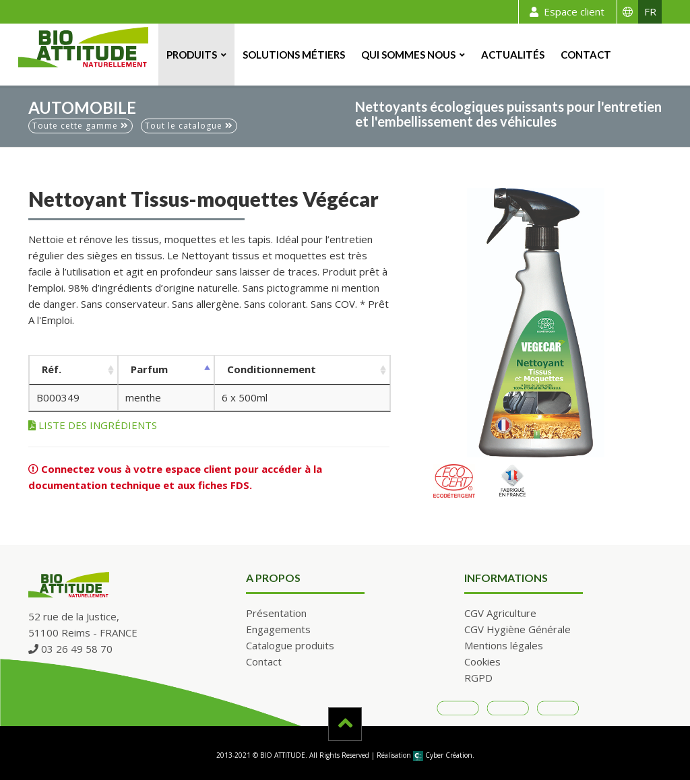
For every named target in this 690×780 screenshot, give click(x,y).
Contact (586, 54)
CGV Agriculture (500, 613)
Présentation (276, 613)
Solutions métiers (294, 54)
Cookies (482, 661)
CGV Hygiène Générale (517, 629)
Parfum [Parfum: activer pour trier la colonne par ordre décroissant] (149, 369)
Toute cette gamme (80, 125)
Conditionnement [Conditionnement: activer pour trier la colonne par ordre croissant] (271, 369)
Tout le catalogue (189, 125)
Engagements (278, 629)
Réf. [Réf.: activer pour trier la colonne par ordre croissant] (51, 369)
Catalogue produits (290, 645)
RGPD (478, 677)
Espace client (564, 12)
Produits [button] (191, 54)
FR (650, 11)
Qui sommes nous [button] (408, 54)
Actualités (512, 54)
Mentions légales (503, 645)
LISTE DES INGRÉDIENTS (92, 425)
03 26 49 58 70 (70, 648)
